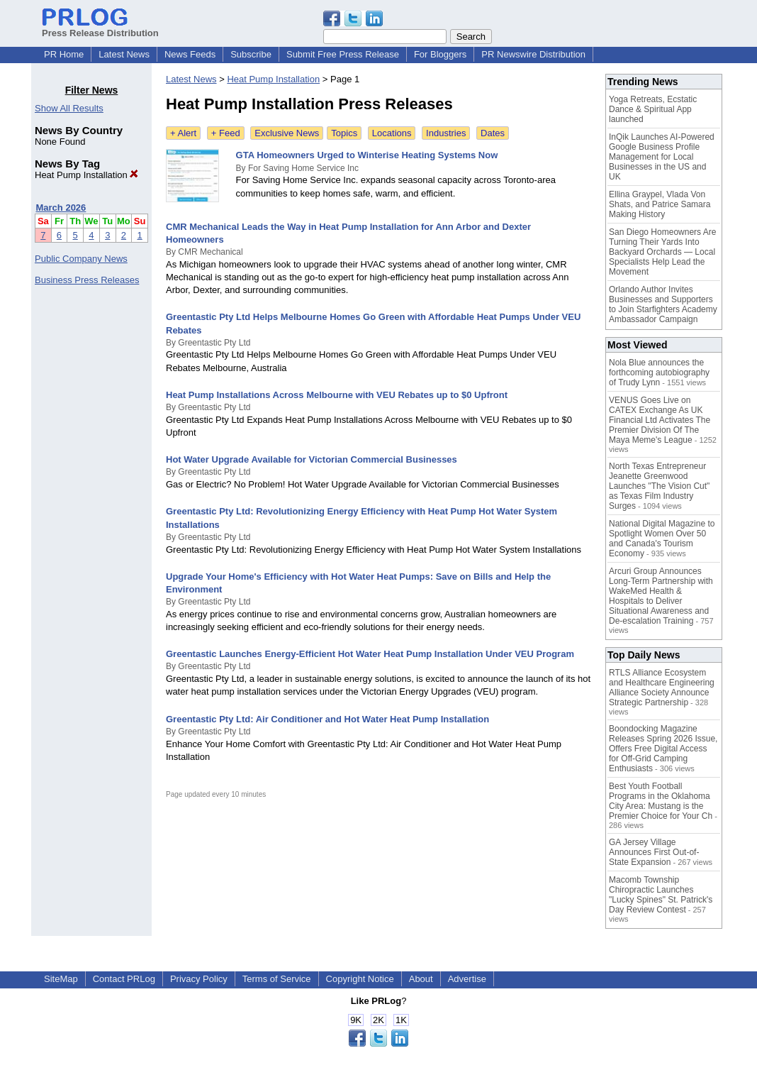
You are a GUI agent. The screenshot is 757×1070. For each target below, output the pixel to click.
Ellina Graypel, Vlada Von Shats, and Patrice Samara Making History (659, 204)
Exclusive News (286, 133)
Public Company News (81, 258)
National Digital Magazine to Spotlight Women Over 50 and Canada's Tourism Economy (661, 538)
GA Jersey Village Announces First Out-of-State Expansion (654, 852)
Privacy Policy (199, 979)
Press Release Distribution (100, 27)
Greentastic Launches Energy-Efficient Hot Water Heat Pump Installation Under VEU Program (370, 654)
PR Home (64, 54)
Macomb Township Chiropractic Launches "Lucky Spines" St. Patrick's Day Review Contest (660, 895)
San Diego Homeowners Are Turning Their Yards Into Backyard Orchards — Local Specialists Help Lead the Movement (662, 252)
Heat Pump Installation (86, 175)
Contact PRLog (124, 979)
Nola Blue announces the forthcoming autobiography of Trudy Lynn (659, 372)
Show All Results (69, 108)
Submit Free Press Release (342, 54)
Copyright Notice (360, 979)
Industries (446, 133)
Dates (493, 133)
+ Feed (225, 133)
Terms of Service (276, 979)
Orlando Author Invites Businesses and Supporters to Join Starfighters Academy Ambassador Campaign (663, 304)
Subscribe (250, 54)
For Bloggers (440, 54)
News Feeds (189, 54)
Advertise (467, 979)
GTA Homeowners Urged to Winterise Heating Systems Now (367, 155)
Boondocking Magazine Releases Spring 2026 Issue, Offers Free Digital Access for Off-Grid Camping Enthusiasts (663, 748)
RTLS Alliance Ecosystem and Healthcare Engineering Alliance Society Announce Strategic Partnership (661, 687)
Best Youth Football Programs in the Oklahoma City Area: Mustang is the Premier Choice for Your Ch (660, 801)
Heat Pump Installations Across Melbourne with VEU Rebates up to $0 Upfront (337, 395)
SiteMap (61, 979)
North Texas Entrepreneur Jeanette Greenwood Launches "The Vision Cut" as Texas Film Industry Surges (659, 486)
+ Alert (183, 133)
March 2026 (61, 207)
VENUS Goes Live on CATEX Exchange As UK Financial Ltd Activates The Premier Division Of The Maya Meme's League (659, 420)
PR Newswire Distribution (533, 54)
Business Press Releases (87, 280)
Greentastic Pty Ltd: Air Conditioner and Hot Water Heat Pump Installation (327, 719)
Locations (392, 133)
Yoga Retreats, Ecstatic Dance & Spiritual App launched (653, 109)
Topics (344, 133)
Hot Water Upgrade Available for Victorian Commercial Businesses (311, 459)
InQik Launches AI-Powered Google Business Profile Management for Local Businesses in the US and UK (661, 157)
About (421, 979)
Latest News (124, 54)
